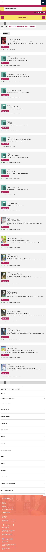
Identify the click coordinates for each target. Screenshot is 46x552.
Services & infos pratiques (8, 500)
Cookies (3, 547)
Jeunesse (4, 506)
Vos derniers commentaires (8, 535)
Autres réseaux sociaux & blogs (9, 519)
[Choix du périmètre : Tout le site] (2, 9)
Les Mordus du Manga (7, 534)
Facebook (4, 514)
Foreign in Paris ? (6, 545)
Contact (6, 541)
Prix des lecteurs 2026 (7, 531)
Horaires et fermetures (7, 528)
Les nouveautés (5, 527)
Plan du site (4, 549)
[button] (43, 2)
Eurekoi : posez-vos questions (8, 521)
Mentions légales (6, 548)
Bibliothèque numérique (7, 509)
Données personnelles (11, 547)
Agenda (3, 502)
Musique (4, 503)
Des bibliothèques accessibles (9, 544)
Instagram (4, 516)
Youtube (4, 517)
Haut (44, 495)
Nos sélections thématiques (8, 530)
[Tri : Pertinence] (6, 33)
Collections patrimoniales (8, 507)
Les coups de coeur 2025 (7, 533)
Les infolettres (5, 520)
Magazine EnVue (6, 542)
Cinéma (3, 505)
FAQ (3, 541)
